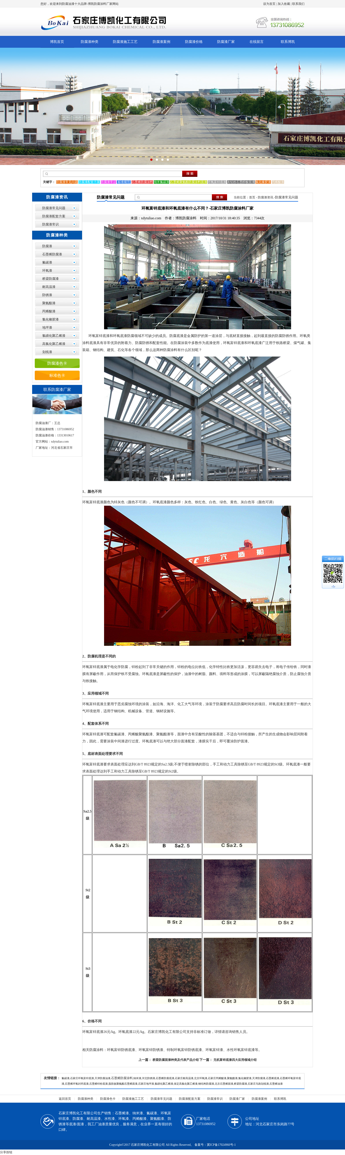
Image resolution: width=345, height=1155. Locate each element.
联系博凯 (288, 42)
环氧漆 (47, 270)
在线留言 (257, 42)
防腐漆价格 (194, 42)
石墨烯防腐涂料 (122, 1078)
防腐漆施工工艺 (125, 42)
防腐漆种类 (89, 42)
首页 (252, 197)
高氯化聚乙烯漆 (53, 344)
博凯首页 (57, 42)
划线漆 (47, 352)
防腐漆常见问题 (53, 208)
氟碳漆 (47, 262)
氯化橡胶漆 (50, 319)
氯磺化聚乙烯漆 (53, 335)
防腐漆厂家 (226, 42)
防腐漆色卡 (57, 363)
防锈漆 (47, 295)
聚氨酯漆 (48, 303)
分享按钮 (6, 1152)
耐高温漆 (48, 287)
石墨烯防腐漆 (52, 254)
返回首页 (65, 1098)
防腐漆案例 (161, 42)
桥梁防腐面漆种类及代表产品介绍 (175, 1060)
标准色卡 (57, 375)
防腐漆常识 (50, 224)
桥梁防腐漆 (50, 278)
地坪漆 (47, 327)
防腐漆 (47, 246)
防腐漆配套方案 (53, 216)
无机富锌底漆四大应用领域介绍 (235, 1060)
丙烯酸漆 (48, 311)
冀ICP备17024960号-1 (221, 1144)
